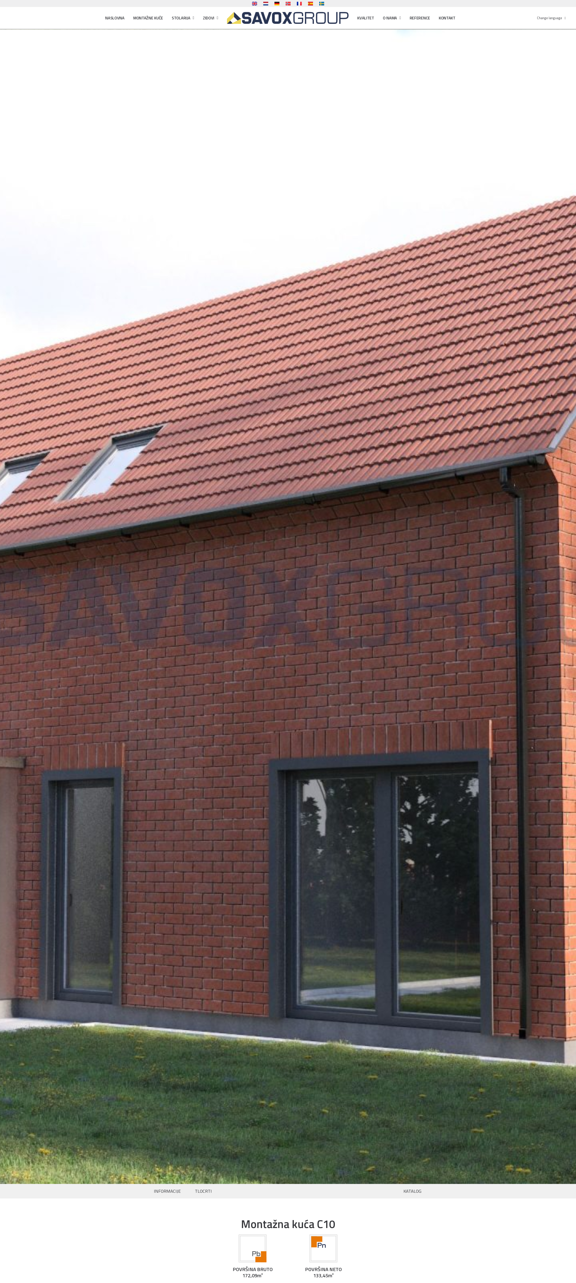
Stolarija (183, 17)
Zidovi (210, 17)
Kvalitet (365, 18)
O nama (392, 17)
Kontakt (447, 18)
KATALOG (412, 1191)
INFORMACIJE (167, 1191)
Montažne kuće (148, 18)
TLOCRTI (203, 1191)
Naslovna (115, 18)
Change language (551, 18)
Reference (420, 18)
